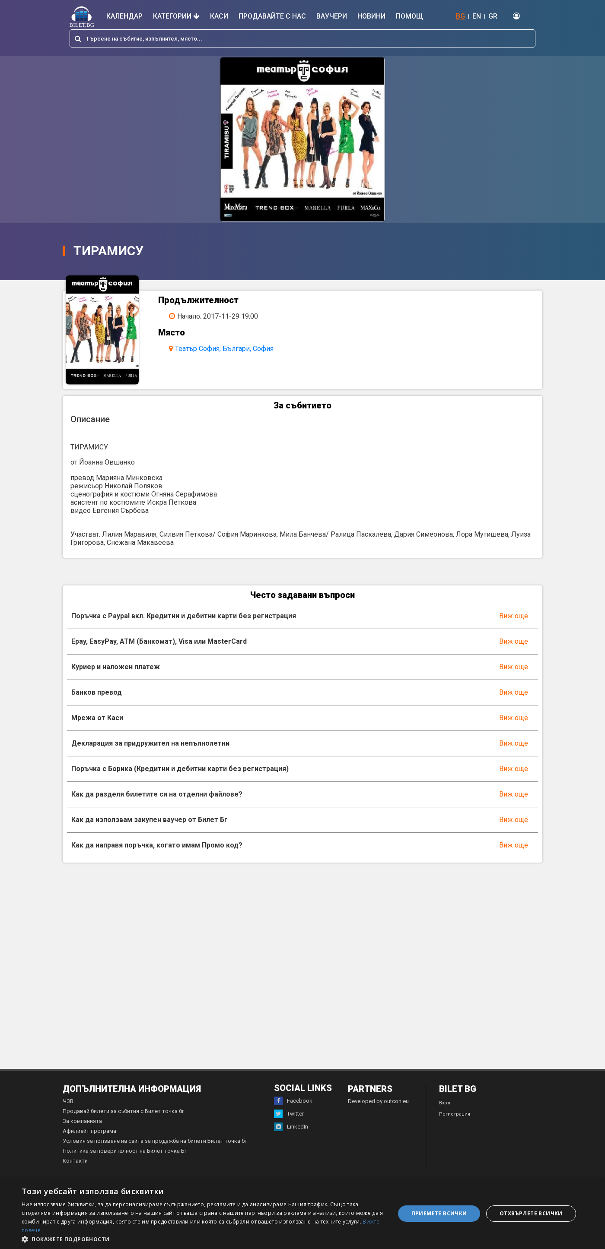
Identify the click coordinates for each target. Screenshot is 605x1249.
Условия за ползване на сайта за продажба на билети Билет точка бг (155, 1148)
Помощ (409, 16)
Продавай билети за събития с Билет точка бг (123, 1118)
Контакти (75, 1168)
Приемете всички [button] (439, 1213)
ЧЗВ (68, 1108)
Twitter (289, 1121)
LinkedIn (291, 1134)
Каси (219, 16)
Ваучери (331, 16)
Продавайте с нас (272, 16)
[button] (203, 1239)
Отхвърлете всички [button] (531, 1213)
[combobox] (302, 38)
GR (492, 16)
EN (476, 16)
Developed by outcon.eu (378, 1108)
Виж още (513, 623)
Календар (124, 16)
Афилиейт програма (89, 1138)
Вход (445, 1110)
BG (460, 16)
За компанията (82, 1128)
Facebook (293, 1108)
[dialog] (302, 1213)
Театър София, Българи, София (229, 349)
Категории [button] (176, 16)
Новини (371, 16)
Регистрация (454, 1121)
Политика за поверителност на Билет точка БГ (125, 1158)
